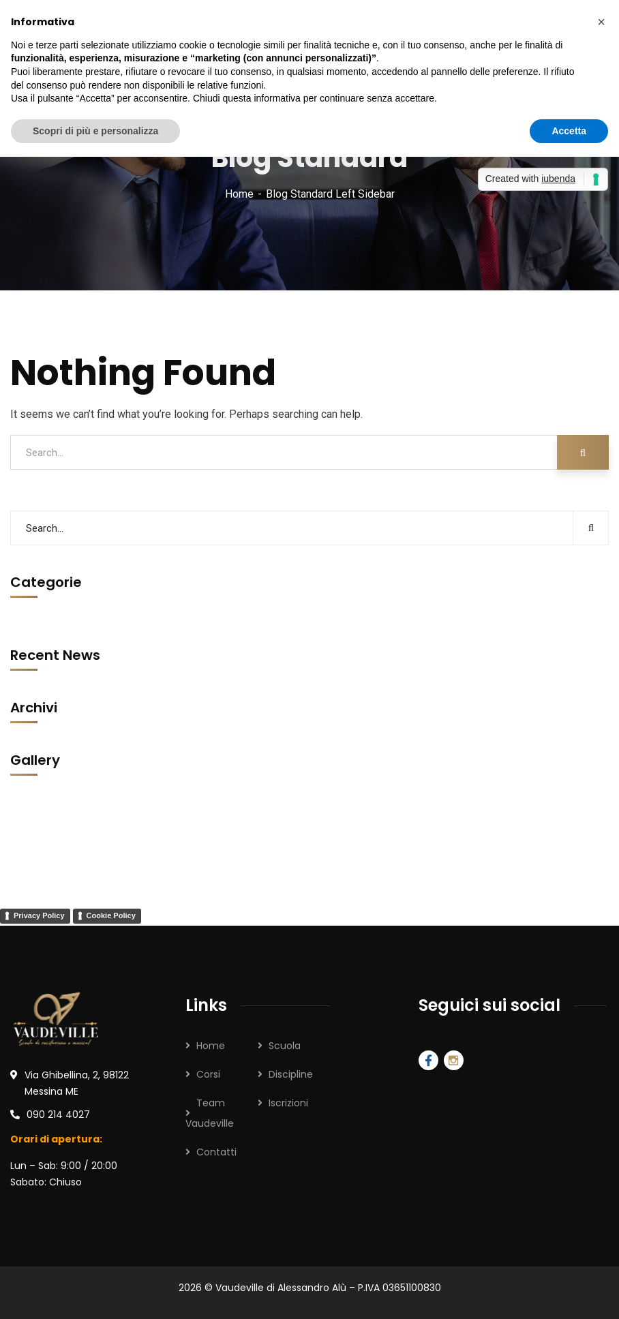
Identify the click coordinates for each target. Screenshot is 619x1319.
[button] (601, 22)
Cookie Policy (111, 915)
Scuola (285, 1045)
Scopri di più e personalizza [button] (95, 130)
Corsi (208, 1074)
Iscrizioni (288, 1103)
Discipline (291, 1074)
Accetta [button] (569, 130)
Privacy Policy (39, 915)
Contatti (216, 1152)
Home (239, 193)
